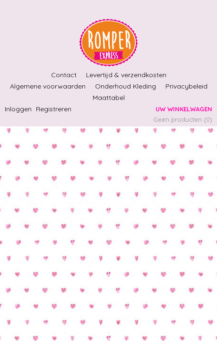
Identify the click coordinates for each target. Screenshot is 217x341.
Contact (64, 75)
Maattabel (109, 97)
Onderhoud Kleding (125, 86)
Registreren (53, 109)
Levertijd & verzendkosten (126, 75)
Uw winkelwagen (184, 109)
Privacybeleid (186, 86)
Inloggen (18, 109)
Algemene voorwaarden (48, 86)
